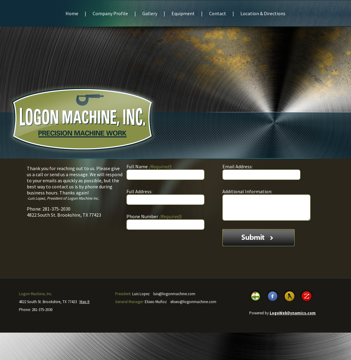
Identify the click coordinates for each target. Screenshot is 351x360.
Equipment (183, 13)
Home (72, 13)
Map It (85, 301)
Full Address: (139, 191)
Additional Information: (247, 191)
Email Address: (237, 166)
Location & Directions (262, 13)
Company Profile (110, 13)
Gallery (149, 13)
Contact (217, 13)
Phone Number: (154, 216)
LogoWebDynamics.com (293, 313)
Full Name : (149, 166)
